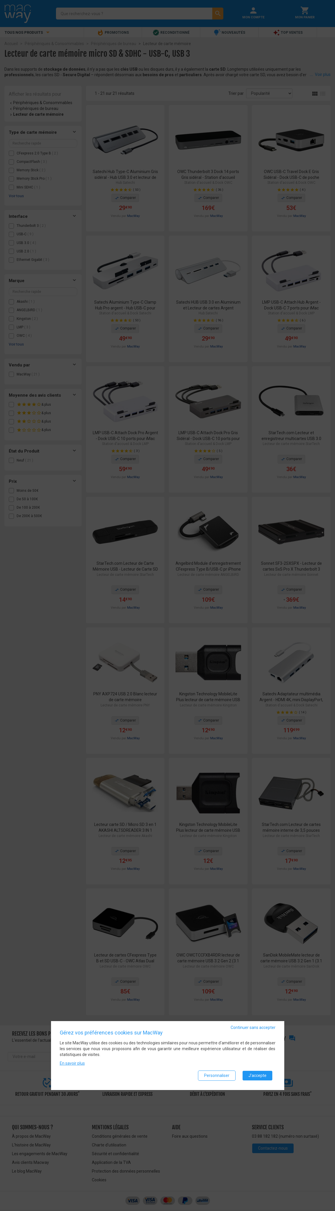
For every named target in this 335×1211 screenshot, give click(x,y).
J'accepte (257, 1076)
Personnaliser (216, 1076)
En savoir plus (72, 1064)
